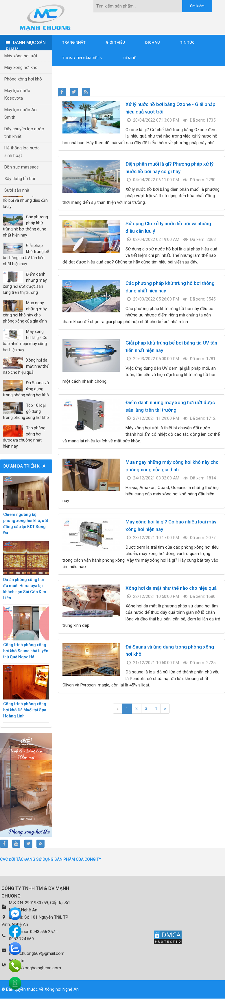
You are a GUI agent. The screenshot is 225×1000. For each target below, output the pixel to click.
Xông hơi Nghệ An (62, 989)
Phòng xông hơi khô (23, 79)
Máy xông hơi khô (21, 67)
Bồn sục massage (21, 167)
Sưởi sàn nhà (16, 190)
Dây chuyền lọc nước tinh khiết (24, 132)
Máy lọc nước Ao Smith (20, 113)
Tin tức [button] (187, 42)
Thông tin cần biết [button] (82, 58)
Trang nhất (74, 42)
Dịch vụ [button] (152, 42)
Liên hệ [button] (129, 58)
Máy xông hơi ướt (20, 55)
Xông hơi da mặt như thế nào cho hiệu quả (171, 588)
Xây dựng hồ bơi (19, 178)
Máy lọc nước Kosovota (17, 94)
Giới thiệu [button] (115, 42)
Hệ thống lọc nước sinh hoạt (22, 151)
